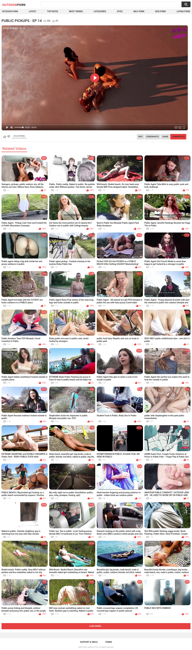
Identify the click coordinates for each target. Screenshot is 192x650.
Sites (120, 11)
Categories (100, 11)
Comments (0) (178, 137)
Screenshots (152, 137)
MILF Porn (138, 11)
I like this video (4, 136)
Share (165, 137)
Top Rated (52, 11)
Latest (32, 11)
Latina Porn (183, 11)
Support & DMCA (89, 642)
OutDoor (14, 5)
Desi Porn (160, 11)
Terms (108, 642)
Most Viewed (76, 11)
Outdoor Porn (10, 11)
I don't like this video (8, 136)
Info (140, 137)
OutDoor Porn (92, 647)
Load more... (96, 626)
